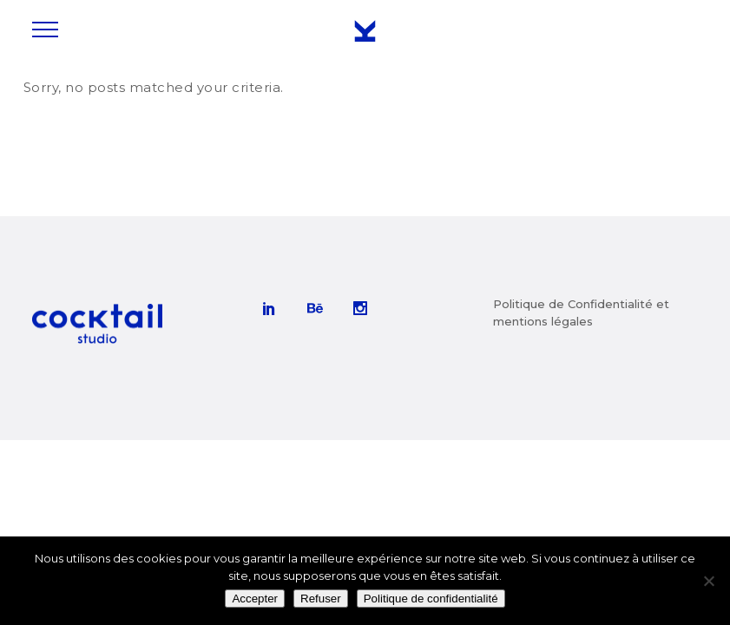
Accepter (255, 598)
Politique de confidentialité (431, 598)
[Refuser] (708, 580)
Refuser (320, 598)
